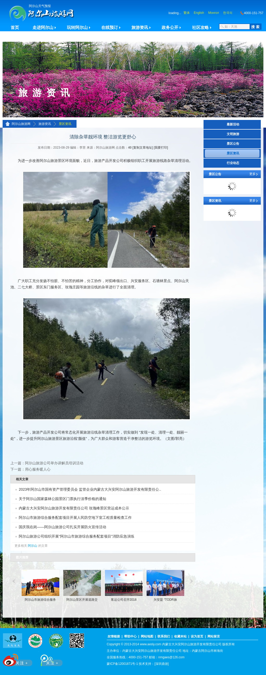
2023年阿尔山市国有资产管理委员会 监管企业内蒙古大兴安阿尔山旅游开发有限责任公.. (90, 489)
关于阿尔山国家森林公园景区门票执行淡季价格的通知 (62, 499)
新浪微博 (18, 659)
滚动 (13, 581)
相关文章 (22, 479)
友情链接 (113, 636)
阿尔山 (32, 546)
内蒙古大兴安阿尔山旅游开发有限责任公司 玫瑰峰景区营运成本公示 (74, 508)
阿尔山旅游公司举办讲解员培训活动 (54, 463)
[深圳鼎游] (161, 664)
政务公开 (170, 27)
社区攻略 (200, 27)
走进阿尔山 (43, 27)
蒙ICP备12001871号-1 (122, 664)
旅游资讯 (139, 27)
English (199, 13)
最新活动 (233, 124)
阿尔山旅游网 (21, 124)
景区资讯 (65, 124)
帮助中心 (130, 636)
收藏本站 (180, 636)
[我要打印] (161, 147)
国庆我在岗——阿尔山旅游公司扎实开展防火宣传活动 (62, 527)
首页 (15, 27)
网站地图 (147, 636)
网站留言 (213, 636)
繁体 (186, 13)
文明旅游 (233, 134)
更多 (252, 174)
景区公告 (233, 143)
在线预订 (109, 27)
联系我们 (163, 636)
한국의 (227, 13)
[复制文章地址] (142, 147)
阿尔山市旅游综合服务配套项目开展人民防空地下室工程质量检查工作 (75, 517)
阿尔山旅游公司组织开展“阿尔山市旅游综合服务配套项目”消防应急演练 (76, 536)
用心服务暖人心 (37, 469)
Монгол (213, 13)
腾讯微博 (48, 659)
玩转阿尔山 (77, 27)
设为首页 (197, 636)
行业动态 (233, 163)
